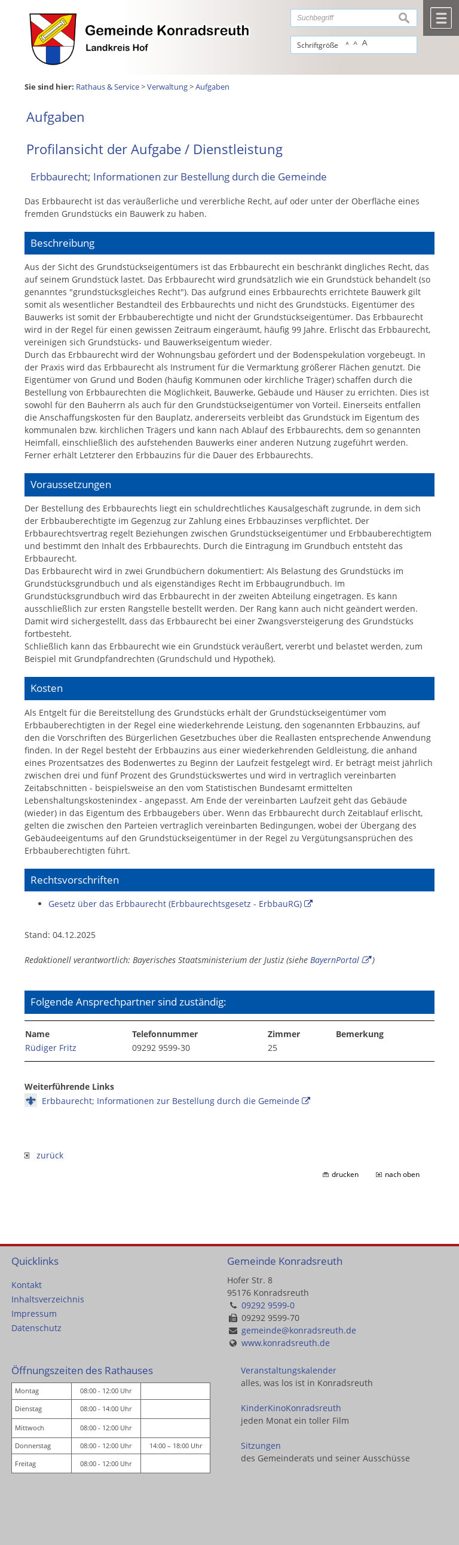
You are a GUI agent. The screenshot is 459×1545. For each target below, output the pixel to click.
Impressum (34, 1313)
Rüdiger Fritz (50, 1047)
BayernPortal (334, 959)
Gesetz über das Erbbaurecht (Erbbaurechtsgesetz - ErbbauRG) (175, 903)
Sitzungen (261, 1445)
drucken (345, 1174)
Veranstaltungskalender (288, 1370)
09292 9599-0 (268, 1305)
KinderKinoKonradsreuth (291, 1408)
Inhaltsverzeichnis (47, 1299)
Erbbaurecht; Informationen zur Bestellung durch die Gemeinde (170, 1100)
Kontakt (26, 1284)
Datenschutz (36, 1328)
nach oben (402, 1174)
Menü (441, 18)
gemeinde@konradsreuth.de (298, 1330)
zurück (44, 1155)
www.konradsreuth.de (285, 1342)
